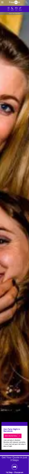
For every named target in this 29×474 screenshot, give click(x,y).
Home (10, 13)
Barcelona (18, 13)
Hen (14, 13)
